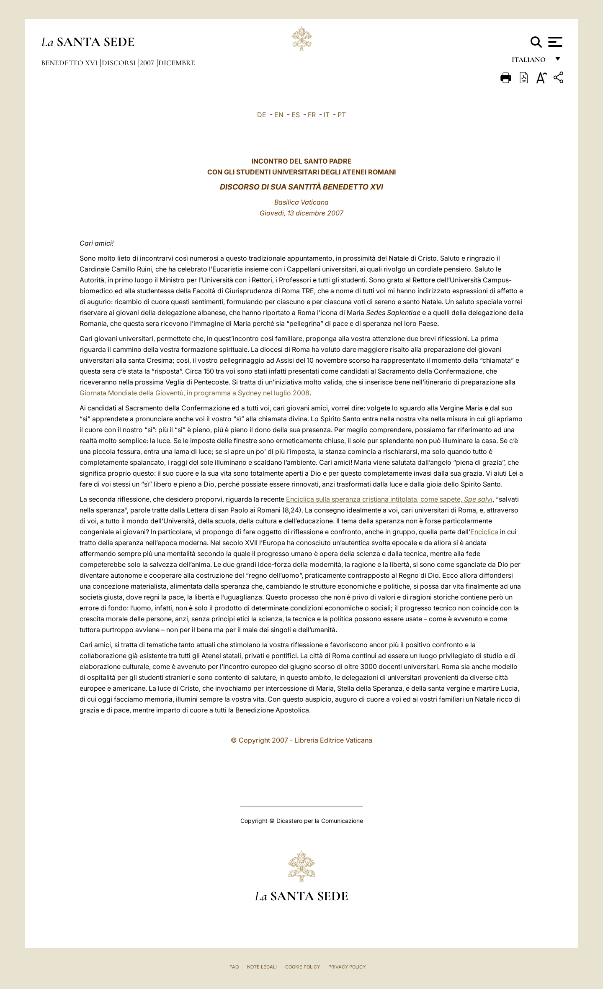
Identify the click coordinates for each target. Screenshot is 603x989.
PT (342, 114)
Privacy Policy (347, 967)
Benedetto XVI (70, 62)
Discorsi (119, 62)
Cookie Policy (302, 967)
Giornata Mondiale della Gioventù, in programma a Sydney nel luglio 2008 (194, 393)
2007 (148, 62)
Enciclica (484, 532)
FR (312, 114)
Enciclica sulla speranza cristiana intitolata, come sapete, (389, 499)
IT (327, 114)
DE (261, 114)
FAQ (234, 967)
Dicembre (176, 62)
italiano (530, 61)
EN (278, 114)
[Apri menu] (554, 42)
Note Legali (262, 967)
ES (295, 114)
